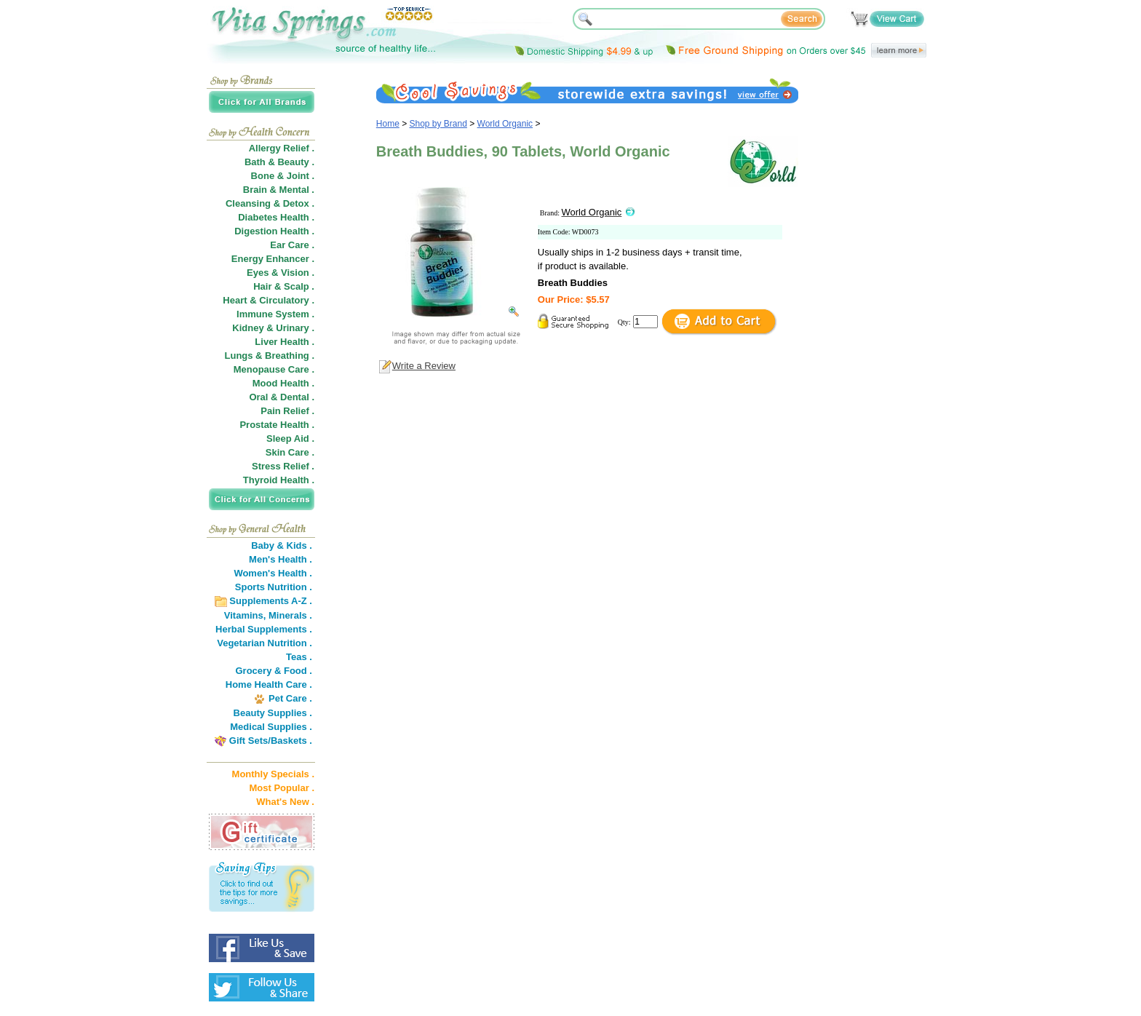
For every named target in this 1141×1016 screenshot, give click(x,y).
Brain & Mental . (278, 189)
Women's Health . (273, 573)
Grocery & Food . (274, 670)
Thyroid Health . (278, 480)
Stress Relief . (283, 466)
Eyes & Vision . (280, 272)
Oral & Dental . (281, 397)
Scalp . (299, 286)
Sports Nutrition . (273, 587)
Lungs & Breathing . (270, 355)
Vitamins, (245, 615)
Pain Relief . (287, 410)
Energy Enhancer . (272, 258)
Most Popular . (281, 787)
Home (387, 124)
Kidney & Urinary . (273, 327)
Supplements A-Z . (270, 600)
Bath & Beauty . (279, 161)
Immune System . (275, 314)
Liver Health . (284, 341)
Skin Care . (290, 452)
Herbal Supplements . (263, 629)
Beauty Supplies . (273, 712)
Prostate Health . (276, 424)
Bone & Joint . (282, 175)
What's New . (285, 801)
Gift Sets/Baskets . (270, 740)
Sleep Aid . (290, 438)
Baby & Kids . (281, 545)
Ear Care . (292, 244)
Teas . (299, 656)
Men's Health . (280, 559)
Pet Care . (290, 698)
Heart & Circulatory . (268, 300)
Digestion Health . (274, 231)
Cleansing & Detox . (270, 203)
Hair (262, 286)
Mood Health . (283, 383)
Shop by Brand (438, 124)
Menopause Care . (274, 369)
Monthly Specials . (273, 774)
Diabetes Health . (276, 217)
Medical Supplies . (271, 726)
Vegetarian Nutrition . (264, 643)
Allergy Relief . (281, 148)
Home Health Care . (269, 684)
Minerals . (290, 615)
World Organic (505, 124)
